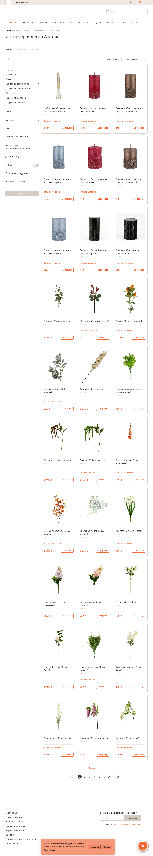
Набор (20, 165)
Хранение (109, 23)
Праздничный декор (15, 98)
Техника (122, 23)
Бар (86, 23)
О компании (11, 813)
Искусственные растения (18, 88)
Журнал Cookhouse (15, 821)
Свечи (8, 70)
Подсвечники (12, 75)
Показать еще (94, 768)
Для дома (134, 23)
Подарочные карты (15, 826)
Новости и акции (13, 817)
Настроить (94, 847)
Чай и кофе (75, 23)
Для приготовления (46, 23)
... (104, 777)
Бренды (13, 23)
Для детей (96, 23)
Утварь (63, 23)
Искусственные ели (15, 102)
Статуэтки (10, 93)
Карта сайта (11, 843)
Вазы (8, 79)
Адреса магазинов (22, 3)
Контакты (10, 835)
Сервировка (27, 23)
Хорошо (106, 847)
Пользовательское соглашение (21, 839)
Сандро (34, 49)
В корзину (138, 199)
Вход (131, 3)
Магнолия (22, 49)
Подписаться (132, 818)
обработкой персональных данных (126, 824)
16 (109, 777)
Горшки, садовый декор (17, 84)
